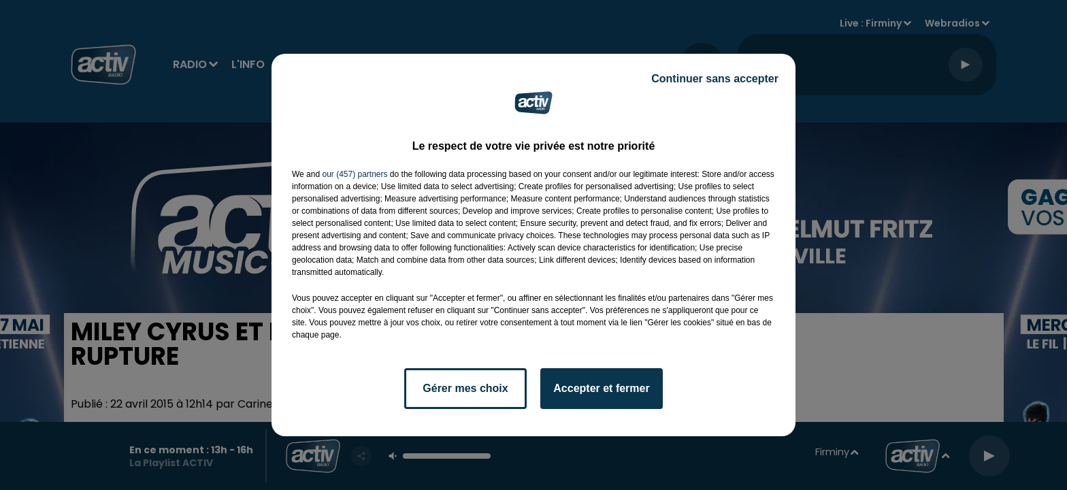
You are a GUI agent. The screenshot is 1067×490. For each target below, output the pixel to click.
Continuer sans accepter (714, 78)
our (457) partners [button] (354, 174)
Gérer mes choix (465, 388)
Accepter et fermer (601, 388)
